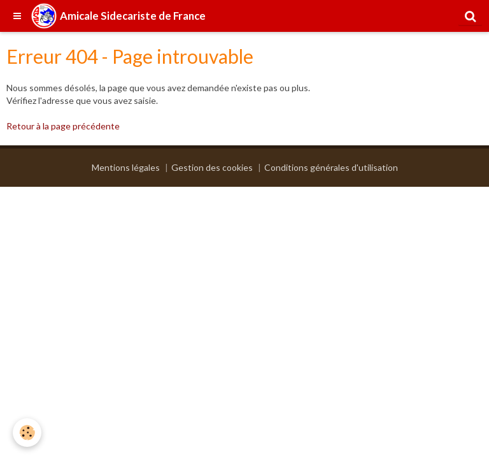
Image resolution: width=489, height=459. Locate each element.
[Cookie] (27, 432)
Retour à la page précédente (63, 125)
